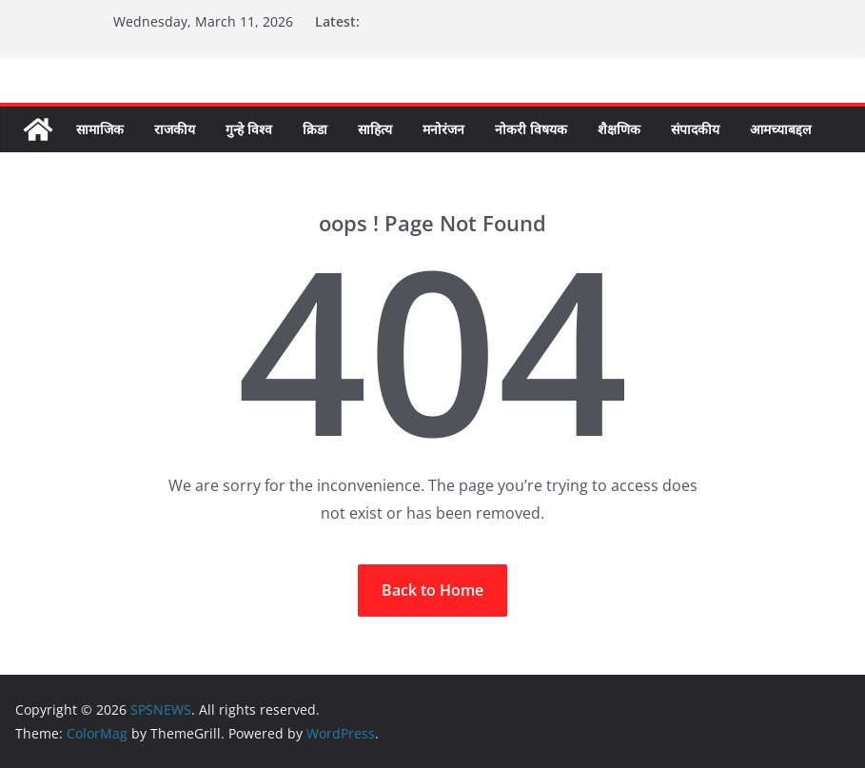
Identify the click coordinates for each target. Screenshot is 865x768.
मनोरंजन (443, 129)
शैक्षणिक (619, 129)
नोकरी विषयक (531, 129)
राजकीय (174, 129)
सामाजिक (100, 129)
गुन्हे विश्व (249, 129)
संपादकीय (695, 129)
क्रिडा (315, 129)
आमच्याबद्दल (780, 129)
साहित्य (375, 129)
